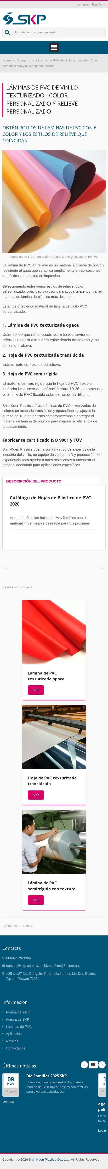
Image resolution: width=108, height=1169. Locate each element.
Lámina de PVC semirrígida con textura (51, 885)
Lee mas (8, 1101)
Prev (84, 1064)
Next (102, 1064)
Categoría (23, 60)
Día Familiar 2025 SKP (46, 1076)
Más (36, 689)
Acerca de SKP (17, 1019)
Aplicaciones (15, 1034)
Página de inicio (18, 1012)
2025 (11, 1092)
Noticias (12, 1041)
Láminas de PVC (19, 1027)
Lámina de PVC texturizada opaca (46, 675)
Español (97, 4)
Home (6, 60)
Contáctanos (15, 1048)
